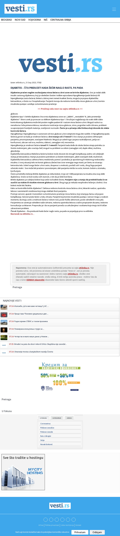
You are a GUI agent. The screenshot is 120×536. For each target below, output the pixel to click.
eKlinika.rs (20, 82)
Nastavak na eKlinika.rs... (22, 214)
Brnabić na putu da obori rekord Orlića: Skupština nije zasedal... (40, 344)
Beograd (6, 19)
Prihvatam (80, 532)
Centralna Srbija (60, 19)
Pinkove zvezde (46, 432)
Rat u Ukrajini (45, 436)
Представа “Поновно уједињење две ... (31, 314)
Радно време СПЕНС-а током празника (31, 321)
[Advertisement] (60, 33)
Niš (45, 19)
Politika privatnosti (52, 525)
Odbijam (97, 532)
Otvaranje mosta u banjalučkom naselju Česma (33, 352)
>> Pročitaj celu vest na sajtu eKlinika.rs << (60, 108)
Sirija (42, 440)
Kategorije (57, 418)
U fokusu (43, 418)
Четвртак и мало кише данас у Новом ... (31, 336)
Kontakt (78, 525)
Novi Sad (20, 19)
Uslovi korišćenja (67, 525)
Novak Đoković (46, 444)
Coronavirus (45, 423)
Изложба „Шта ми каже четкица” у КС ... (31, 306)
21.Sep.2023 (31, 82)
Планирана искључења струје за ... (29, 329)
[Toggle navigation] (114, 8)
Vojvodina (34, 19)
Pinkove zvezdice (47, 428)
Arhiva (69, 418)
